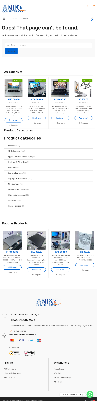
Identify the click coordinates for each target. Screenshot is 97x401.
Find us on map (18, 326)
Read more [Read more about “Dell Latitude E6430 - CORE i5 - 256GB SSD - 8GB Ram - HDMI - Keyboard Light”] (60, 116)
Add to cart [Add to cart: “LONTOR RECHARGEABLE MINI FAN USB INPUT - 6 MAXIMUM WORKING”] (85, 263)
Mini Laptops (11, 182)
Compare (14, 123)
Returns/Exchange (62, 373)
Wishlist (57, 369)
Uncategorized (12, 204)
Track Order (59, 364)
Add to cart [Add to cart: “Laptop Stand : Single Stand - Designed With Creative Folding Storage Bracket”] (83, 116)
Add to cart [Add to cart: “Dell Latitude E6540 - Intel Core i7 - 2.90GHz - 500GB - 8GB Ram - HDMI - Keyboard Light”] (12, 263)
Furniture (10, 165)
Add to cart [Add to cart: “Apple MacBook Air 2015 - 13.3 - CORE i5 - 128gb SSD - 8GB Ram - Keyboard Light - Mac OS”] (13, 118)
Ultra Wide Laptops (14, 193)
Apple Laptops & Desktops (18, 154)
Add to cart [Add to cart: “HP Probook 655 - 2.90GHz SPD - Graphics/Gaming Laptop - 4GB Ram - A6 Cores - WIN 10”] (36, 265)
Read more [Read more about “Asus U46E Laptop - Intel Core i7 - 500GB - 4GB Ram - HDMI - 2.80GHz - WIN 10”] (36, 116)
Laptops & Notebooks (15, 176)
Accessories (11, 143)
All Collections (12, 149)
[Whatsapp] (90, 394)
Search (11, 51)
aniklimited (20, 396)
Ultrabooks (11, 198)
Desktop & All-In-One (15, 160)
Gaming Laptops (13, 171)
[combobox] (48, 18)
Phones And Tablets (15, 187)
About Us (58, 377)
